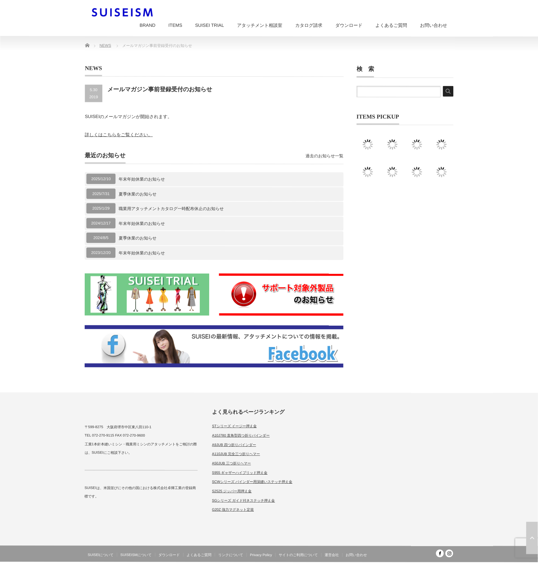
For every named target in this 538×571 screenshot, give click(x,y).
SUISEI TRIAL (209, 25)
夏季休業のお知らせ (137, 193)
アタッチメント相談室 (259, 25)
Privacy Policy (261, 555)
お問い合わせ (433, 25)
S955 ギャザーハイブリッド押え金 (240, 472)
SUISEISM (425, 566)
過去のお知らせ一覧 (324, 155)
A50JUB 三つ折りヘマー (231, 463)
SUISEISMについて (136, 555)
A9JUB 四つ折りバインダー (234, 444)
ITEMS (175, 25)
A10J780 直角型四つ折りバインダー (241, 435)
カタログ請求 (308, 25)
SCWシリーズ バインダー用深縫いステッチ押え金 (252, 482)
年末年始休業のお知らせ (142, 179)
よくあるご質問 (391, 25)
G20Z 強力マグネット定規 (233, 509)
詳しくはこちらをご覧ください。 (119, 134)
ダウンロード (348, 25)
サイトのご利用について (298, 555)
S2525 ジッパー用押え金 (232, 491)
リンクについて (230, 555)
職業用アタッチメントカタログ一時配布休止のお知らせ (171, 208)
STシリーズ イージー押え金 (234, 426)
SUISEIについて (100, 555)
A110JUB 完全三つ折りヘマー (236, 454)
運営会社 (332, 555)
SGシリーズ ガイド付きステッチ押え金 (243, 500)
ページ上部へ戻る (532, 538)
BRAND (148, 25)
